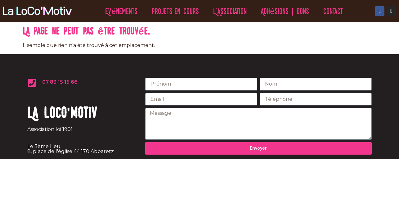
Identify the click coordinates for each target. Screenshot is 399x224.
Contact (333, 11)
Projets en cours (175, 11)
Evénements (121, 11)
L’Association (230, 11)
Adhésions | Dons (285, 11)
